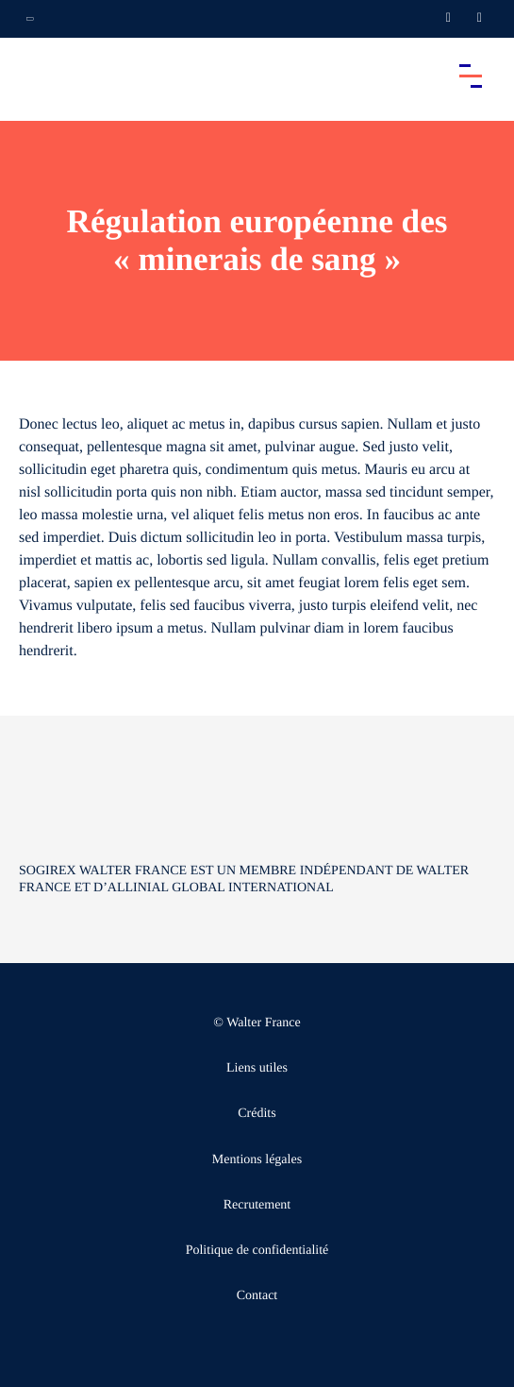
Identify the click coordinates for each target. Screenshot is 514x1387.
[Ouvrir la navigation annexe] (30, 19)
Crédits (256, 1114)
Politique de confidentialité (257, 1250)
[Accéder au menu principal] (470, 75)
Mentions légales (257, 1160)
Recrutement (257, 1205)
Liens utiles (257, 1068)
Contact (257, 1296)
